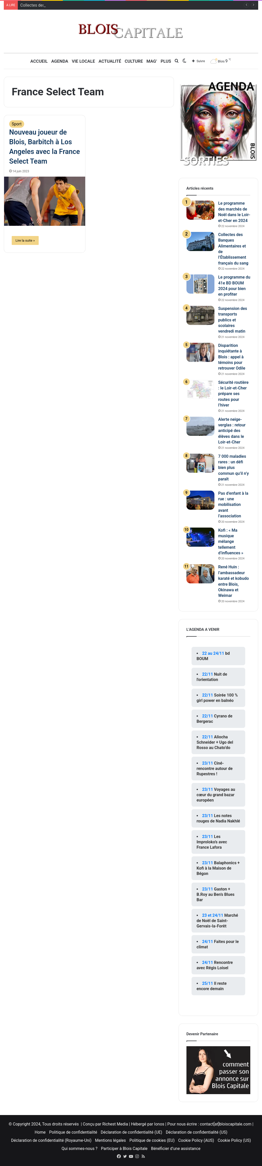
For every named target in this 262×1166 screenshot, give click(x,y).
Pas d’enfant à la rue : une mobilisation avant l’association (233, 505)
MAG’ (152, 61)
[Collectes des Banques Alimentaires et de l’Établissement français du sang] (200, 241)
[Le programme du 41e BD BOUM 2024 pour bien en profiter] (200, 284)
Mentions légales (110, 1140)
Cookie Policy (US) (234, 1140)
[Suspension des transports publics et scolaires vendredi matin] (200, 315)
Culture (134, 61)
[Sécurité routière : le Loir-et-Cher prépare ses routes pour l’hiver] (200, 389)
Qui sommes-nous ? (79, 1148)
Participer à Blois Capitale (124, 1148)
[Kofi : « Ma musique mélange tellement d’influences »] (200, 537)
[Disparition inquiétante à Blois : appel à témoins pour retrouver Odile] (200, 352)
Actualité (110, 61)
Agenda (59, 61)
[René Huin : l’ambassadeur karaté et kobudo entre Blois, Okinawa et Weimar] (200, 573)
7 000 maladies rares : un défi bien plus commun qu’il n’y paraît (233, 468)
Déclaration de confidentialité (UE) (131, 1132)
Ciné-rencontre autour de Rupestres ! (215, 768)
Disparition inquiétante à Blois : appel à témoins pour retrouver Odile (231, 357)
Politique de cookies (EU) (152, 1140)
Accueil (39, 61)
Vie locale (83, 61)
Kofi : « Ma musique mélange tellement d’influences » (230, 542)
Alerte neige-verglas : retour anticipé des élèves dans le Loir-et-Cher (232, 431)
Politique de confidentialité (73, 1132)
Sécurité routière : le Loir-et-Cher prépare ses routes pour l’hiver (233, 394)
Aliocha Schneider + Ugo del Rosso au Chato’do (215, 742)
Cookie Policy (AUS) (196, 1140)
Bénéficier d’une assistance (175, 1148)
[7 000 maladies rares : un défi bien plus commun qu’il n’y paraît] (200, 463)
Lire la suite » (25, 240)
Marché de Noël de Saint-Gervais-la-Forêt (217, 920)
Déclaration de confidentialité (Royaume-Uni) (51, 1140)
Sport (17, 124)
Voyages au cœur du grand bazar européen (216, 795)
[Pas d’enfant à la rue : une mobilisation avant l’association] (200, 500)
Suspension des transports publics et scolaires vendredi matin (232, 320)
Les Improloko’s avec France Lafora (212, 842)
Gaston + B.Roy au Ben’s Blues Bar (216, 894)
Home (40, 1132)
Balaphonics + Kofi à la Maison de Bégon (218, 868)
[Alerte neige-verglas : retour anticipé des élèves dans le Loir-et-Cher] (200, 426)
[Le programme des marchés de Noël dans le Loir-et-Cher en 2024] (200, 210)
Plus (166, 61)
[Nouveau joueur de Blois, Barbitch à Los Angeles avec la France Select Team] (44, 201)
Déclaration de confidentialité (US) (196, 1132)
